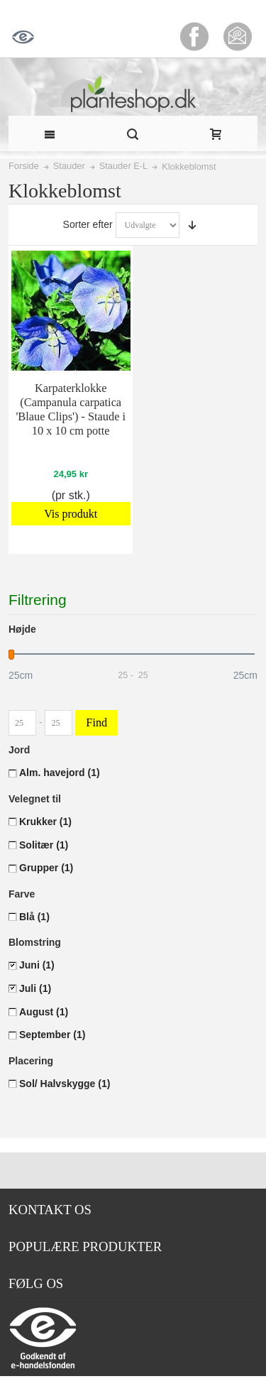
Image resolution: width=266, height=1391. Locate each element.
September (52, 1034)
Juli (35, 988)
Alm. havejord (59, 772)
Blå (34, 916)
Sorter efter (88, 224)
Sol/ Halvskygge (64, 1083)
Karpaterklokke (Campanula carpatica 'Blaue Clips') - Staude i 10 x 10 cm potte (71, 409)
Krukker (45, 821)
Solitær (43, 845)
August (43, 1012)
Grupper (46, 867)
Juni (37, 965)
